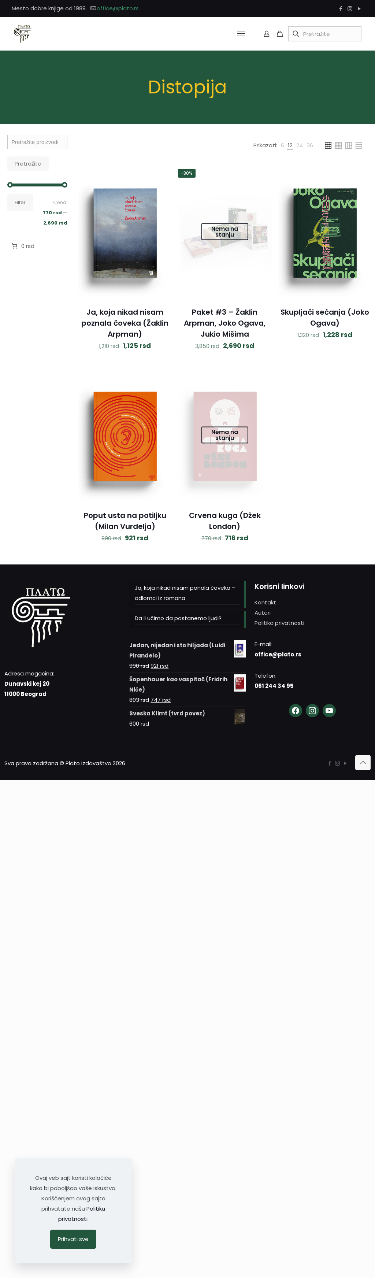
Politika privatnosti (279, 623)
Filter (20, 202)
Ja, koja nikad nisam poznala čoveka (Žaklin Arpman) (124, 323)
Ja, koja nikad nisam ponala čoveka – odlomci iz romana (185, 593)
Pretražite (28, 163)
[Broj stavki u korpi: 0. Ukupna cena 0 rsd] (22, 246)
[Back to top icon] (363, 762)
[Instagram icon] (350, 8)
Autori (263, 612)
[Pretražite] (324, 33)
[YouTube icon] (359, 8)
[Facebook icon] (341, 8)
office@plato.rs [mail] (118, 8)
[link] (282, 145)
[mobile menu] (241, 33)
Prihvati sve (73, 1239)
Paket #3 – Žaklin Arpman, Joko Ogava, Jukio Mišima (225, 323)
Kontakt (265, 602)
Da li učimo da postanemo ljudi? (178, 618)
